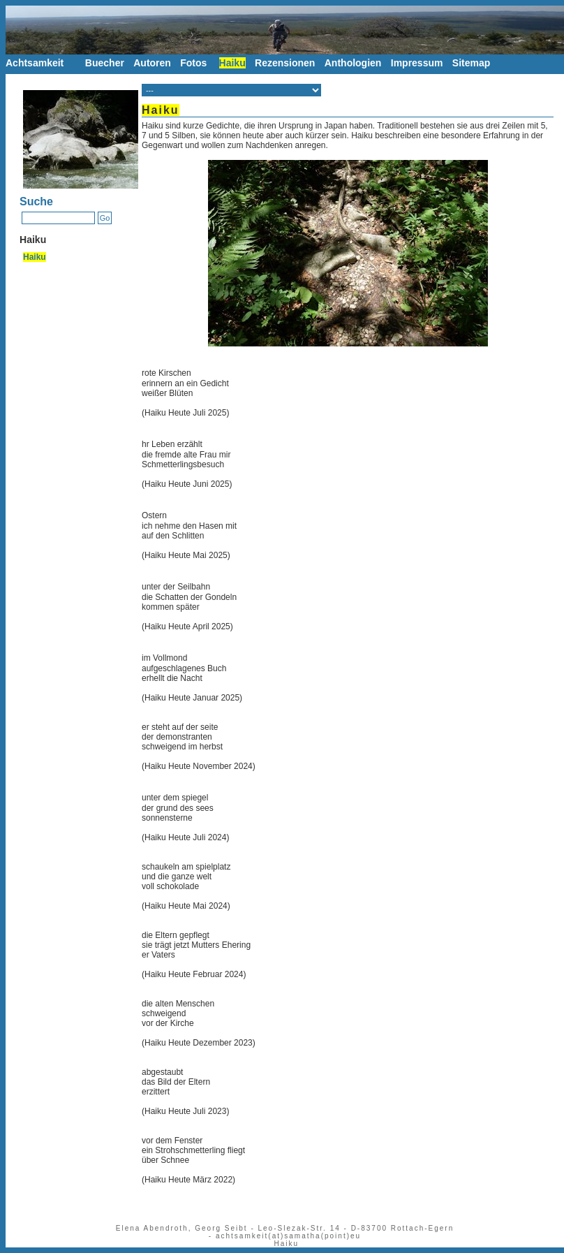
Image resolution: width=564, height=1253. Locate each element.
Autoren (152, 62)
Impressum (417, 62)
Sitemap (474, 62)
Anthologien (353, 62)
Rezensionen (285, 62)
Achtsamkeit (35, 62)
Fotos (193, 62)
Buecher (104, 62)
